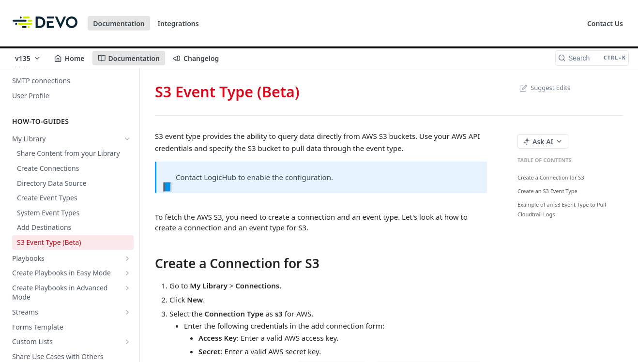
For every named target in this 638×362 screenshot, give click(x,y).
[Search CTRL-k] (592, 58)
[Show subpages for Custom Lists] (127, 342)
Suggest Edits (543, 87)
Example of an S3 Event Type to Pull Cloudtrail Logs (561, 209)
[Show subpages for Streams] (127, 312)
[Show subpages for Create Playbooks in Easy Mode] (127, 273)
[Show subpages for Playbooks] (127, 258)
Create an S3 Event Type (547, 191)
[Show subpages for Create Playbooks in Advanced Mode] (127, 288)
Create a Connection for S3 (550, 177)
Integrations (178, 23)
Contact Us (605, 23)
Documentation (119, 23)
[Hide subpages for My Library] (127, 139)
